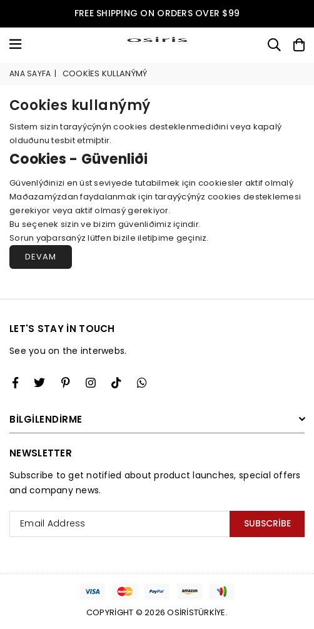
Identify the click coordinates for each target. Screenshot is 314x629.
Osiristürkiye (196, 612)
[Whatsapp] (142, 382)
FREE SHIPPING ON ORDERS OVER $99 (157, 13)
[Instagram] (65, 382)
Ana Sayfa (30, 73)
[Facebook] (15, 382)
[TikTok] (116, 382)
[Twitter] (39, 382)
